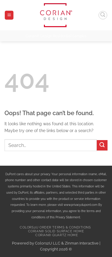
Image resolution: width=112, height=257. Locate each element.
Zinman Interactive (82, 243)
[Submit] (102, 145)
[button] (9, 15)
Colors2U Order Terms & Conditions (55, 227)
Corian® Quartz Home (56, 235)
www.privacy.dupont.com (80, 204)
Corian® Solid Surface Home (56, 231)
